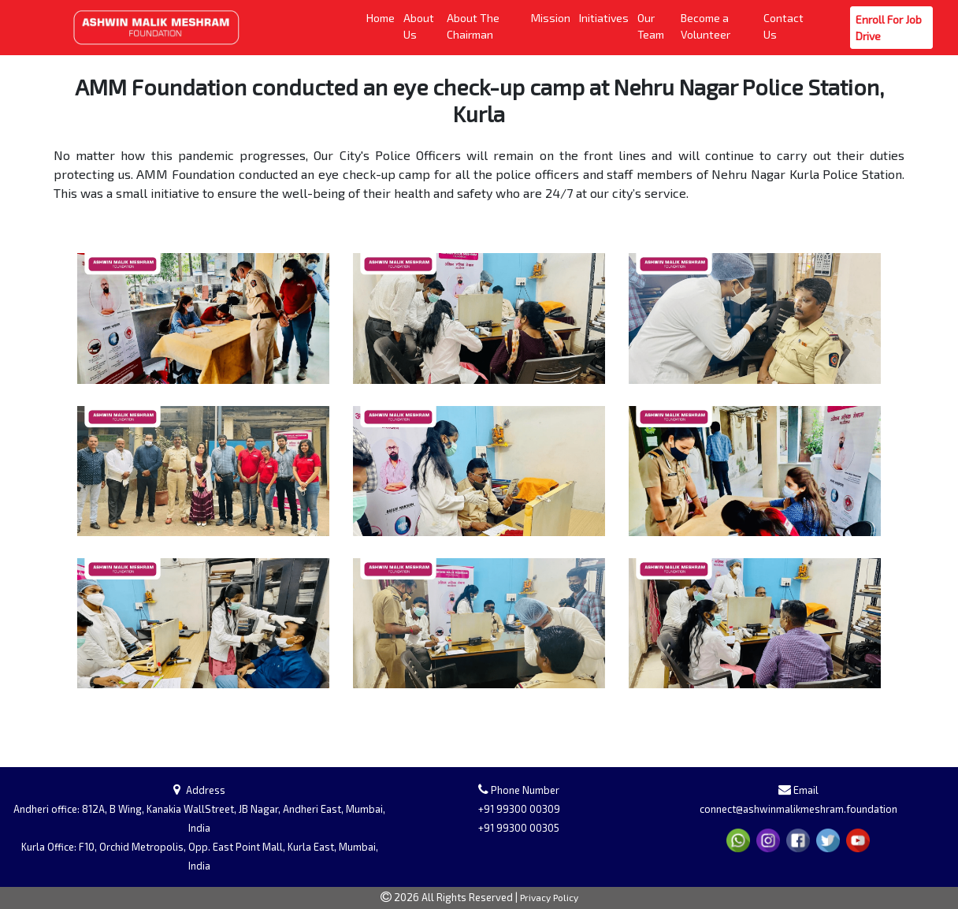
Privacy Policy (549, 897)
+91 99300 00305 (518, 827)
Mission (552, 16)
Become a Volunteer (719, 26)
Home (381, 16)
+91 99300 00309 (519, 809)
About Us (421, 26)
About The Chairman (486, 26)
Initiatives (605, 16)
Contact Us (785, 26)
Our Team (655, 26)
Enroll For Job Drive (891, 28)
